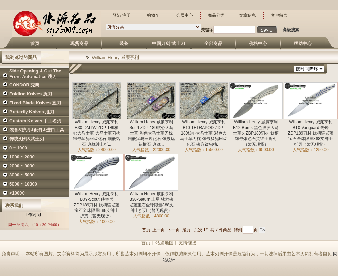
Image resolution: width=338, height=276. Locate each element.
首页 (146, 229)
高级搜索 (291, 29)
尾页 (186, 229)
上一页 (158, 229)
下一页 (173, 229)
